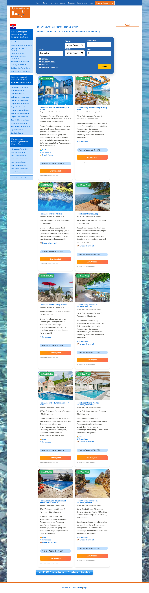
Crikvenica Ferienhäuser (19, 123)
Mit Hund (43, 65)
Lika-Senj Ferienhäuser (18, 65)
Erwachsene (91, 41)
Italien (45, 3)
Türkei (91, 3)
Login (85, 588)
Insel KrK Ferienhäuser (18, 152)
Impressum (66, 588)
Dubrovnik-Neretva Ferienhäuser (21, 45)
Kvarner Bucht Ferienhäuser (20, 61)
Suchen (104, 67)
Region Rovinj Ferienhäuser (20, 110)
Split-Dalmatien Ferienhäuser (20, 68)
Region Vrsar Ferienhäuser (19, 117)
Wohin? (41, 49)
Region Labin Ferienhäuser (19, 100)
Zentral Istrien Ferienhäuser (20, 120)
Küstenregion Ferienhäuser (20, 149)
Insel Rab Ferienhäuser (18, 165)
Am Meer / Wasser (47, 62)
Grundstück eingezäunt (49, 68)
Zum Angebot (55, 171)
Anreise (67, 40)
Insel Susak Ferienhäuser (19, 169)
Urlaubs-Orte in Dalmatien (19, 178)
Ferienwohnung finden (104, 3)
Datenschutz (77, 588)
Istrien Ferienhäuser (17, 53)
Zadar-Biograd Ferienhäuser (20, 97)
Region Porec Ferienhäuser (20, 103)
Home (38, 3)
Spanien (63, 3)
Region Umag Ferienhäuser (20, 113)
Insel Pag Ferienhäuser (18, 162)
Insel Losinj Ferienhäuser (19, 159)
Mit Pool (43, 59)
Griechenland (82, 3)
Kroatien (71, 3)
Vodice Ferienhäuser (18, 90)
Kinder (89, 49)
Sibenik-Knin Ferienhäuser (19, 87)
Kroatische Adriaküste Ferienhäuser (18, 57)
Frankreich (54, 3)
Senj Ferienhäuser (17, 133)
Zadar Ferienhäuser (17, 94)
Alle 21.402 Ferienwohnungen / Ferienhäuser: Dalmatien (64, 572)
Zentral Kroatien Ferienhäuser (20, 71)
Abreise (67, 49)
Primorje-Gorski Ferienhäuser (20, 126)
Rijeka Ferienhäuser (17, 130)
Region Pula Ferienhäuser (19, 107)
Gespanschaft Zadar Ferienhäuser (17, 49)
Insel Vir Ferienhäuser (18, 172)
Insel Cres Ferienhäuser (19, 155)
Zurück (127, 25)
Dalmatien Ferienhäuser (19, 42)
